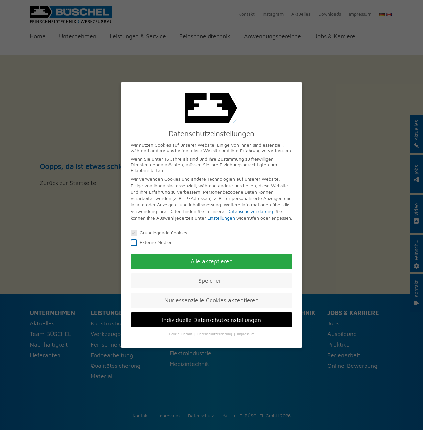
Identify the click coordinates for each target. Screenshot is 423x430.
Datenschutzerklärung (250, 211)
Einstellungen (221, 218)
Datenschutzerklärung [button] (215, 334)
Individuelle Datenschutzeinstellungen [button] (211, 319)
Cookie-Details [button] (181, 334)
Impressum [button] (245, 334)
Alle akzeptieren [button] (212, 261)
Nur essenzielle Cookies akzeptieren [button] (211, 300)
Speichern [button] (211, 280)
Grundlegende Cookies (161, 232)
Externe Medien (154, 242)
